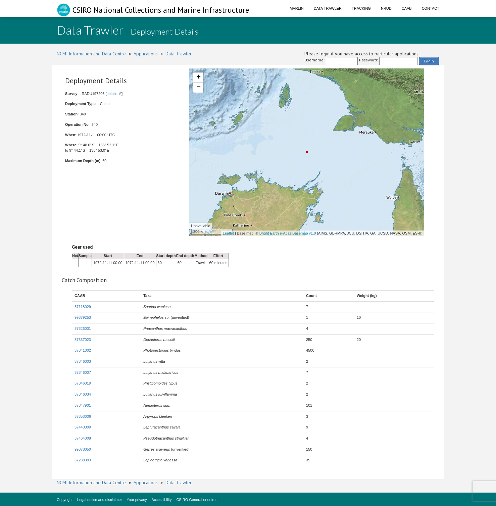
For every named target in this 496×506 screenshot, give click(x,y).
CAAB (407, 8)
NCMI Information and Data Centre (91, 54)
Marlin (297, 8)
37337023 (83, 340)
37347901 (83, 405)
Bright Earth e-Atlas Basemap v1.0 (287, 233)
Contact (430, 8)
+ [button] (198, 77)
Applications (146, 54)
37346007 (83, 372)
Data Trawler (328, 8)
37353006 (83, 416)
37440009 (83, 427)
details (112, 94)
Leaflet (228, 233)
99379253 (83, 317)
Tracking (361, 8)
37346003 (83, 361)
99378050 (83, 449)
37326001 (83, 328)
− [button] (198, 88)
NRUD (386, 8)
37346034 (83, 394)
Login (429, 60)
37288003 (83, 460)
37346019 (83, 383)
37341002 (83, 350)
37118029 (83, 307)
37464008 (83, 438)
